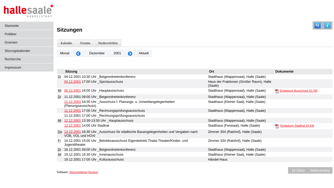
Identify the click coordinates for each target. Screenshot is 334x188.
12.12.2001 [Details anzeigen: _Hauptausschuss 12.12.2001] (72, 120)
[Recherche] (318, 25)
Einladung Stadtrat (297, 125)
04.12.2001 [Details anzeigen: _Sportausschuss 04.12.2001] (72, 82)
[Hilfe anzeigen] (327, 25)
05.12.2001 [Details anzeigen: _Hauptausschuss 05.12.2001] (72, 90)
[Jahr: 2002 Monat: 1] (129, 53)
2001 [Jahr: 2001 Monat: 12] (117, 53)
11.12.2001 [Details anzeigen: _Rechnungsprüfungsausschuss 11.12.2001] (72, 111)
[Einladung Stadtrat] (277, 125)
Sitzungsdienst (78, 172)
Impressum (13, 67)
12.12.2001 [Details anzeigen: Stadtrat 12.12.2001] (72, 125)
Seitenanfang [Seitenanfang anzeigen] (320, 170)
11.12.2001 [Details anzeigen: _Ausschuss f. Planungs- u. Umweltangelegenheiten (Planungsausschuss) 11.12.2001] (72, 102)
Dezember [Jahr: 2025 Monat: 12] (97, 53)
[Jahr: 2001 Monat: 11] (78, 53)
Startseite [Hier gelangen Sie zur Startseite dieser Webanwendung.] (12, 26)
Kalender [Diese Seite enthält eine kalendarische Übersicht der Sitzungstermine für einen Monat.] (66, 43)
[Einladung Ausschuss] (277, 90)
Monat (64, 53)
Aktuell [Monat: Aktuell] (143, 53)
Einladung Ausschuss (298, 90)
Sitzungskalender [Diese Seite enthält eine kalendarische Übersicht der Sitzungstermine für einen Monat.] (17, 51)
